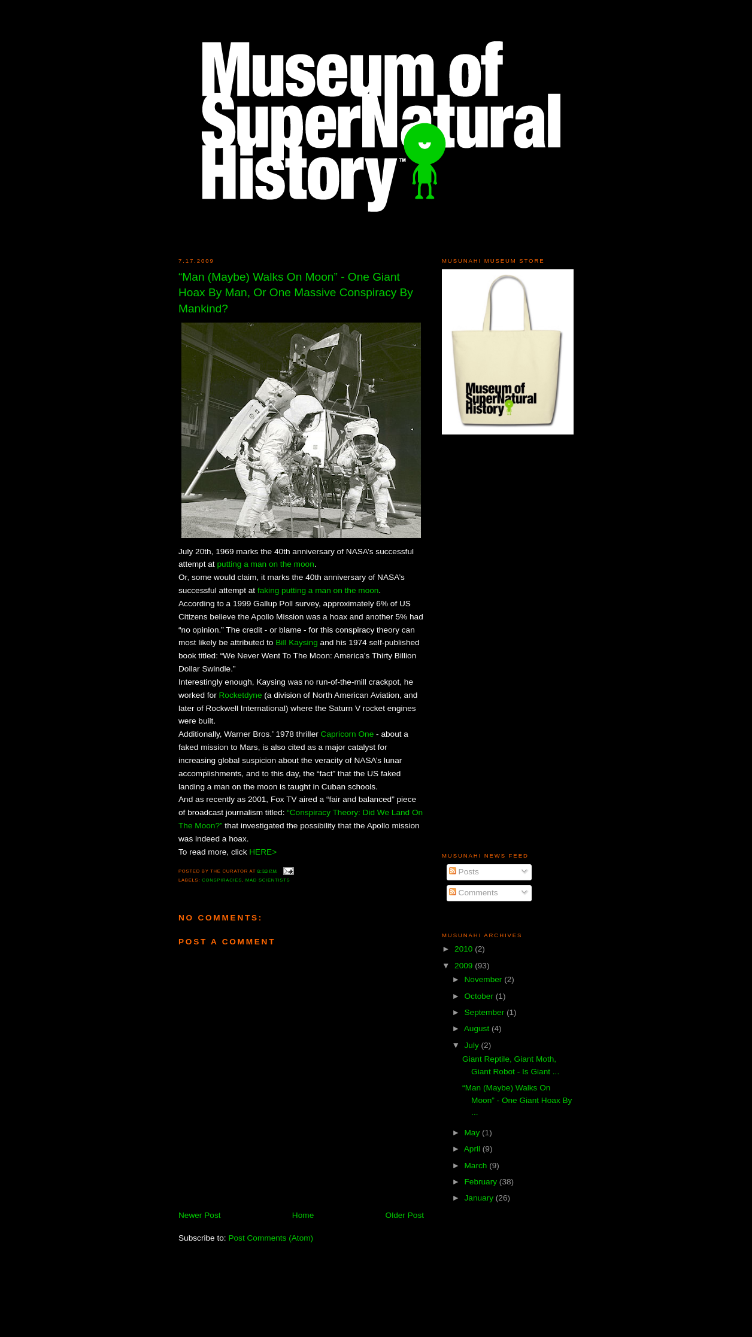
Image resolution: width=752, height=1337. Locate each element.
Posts (464, 871)
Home (303, 1215)
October (479, 996)
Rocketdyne (240, 695)
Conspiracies (222, 880)
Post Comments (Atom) (270, 1237)
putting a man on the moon (265, 564)
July (472, 1045)
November (484, 979)
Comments (473, 892)
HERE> (263, 851)
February (481, 1181)
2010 (464, 948)
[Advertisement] (478, 642)
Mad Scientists (267, 880)
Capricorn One (347, 734)
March (476, 1165)
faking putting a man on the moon (317, 590)
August (478, 1028)
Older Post (405, 1215)
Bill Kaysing (296, 642)
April (473, 1148)
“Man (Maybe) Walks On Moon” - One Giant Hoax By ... (517, 1100)
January (479, 1197)
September (485, 1012)
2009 (464, 965)
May (473, 1132)
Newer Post (199, 1215)
